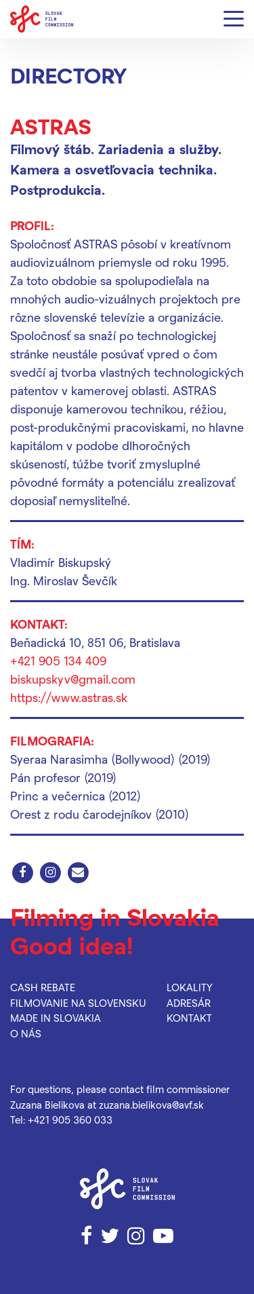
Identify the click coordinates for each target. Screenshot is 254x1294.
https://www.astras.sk (68, 697)
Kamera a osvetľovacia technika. (113, 169)
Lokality (190, 987)
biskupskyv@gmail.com (72, 678)
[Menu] (234, 19)
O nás (25, 1033)
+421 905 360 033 (70, 1119)
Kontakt (189, 1018)
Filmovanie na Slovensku (78, 1003)
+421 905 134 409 (58, 660)
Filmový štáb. (52, 149)
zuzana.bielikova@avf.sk (151, 1104)
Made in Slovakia (55, 1018)
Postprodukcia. (57, 189)
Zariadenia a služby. (159, 149)
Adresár (189, 1003)
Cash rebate (42, 987)
